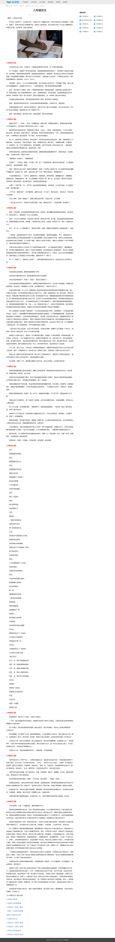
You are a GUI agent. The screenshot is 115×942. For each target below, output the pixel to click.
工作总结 (25, 2)
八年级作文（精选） (13, 907)
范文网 (15, 6)
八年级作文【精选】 (13, 934)
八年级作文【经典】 (13, 923)
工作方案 (42, 2)
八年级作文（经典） (13, 926)
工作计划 (33, 2)
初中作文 (28, 6)
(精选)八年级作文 (12, 915)
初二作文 (35, 6)
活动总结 (50, 2)
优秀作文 (21, 6)
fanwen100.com (60, 940)
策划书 (65, 2)
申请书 (58, 2)
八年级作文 (10, 899)
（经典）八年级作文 (13, 911)
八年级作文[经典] (12, 903)
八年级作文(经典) (12, 930)
